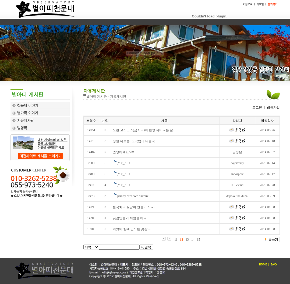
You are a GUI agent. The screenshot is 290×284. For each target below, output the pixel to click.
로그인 (257, 107)
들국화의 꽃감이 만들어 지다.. (134, 207)
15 (198, 239)
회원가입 (273, 107)
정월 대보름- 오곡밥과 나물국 (134, 141)
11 (176, 239)
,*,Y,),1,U (123, 163)
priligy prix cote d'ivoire (132, 196)
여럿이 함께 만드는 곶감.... (132, 229)
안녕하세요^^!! (123, 152)
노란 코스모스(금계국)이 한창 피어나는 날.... (144, 130)
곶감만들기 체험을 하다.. (130, 218)
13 (187, 239)
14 (192, 239)
